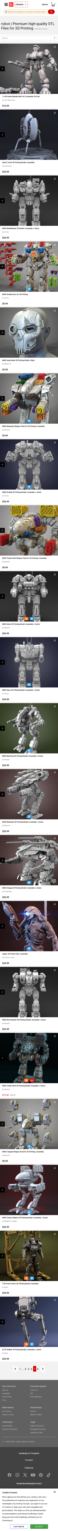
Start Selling (6, 1411)
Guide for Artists (8, 1414)
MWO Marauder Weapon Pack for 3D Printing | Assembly (23, 426)
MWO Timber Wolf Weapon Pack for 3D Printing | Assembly (24, 558)
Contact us (34, 1390)
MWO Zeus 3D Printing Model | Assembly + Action (21, 690)
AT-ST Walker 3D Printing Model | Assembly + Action (21, 1349)
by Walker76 (6, 364)
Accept (39, 1526)
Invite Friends (7, 1396)
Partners (33, 1411)
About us (5, 1390)
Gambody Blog (7, 1425)
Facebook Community (9, 1429)
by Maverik (6, 430)
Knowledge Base (36, 1396)
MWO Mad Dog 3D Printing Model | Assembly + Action (22, 756)
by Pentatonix (7, 166)
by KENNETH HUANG (9, 1221)
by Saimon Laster (8, 957)
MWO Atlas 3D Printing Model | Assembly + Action (21, 624)
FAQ (31, 1393)
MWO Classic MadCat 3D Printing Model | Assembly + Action (25, 1217)
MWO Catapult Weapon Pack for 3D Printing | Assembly (23, 1151)
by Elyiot (5, 1353)
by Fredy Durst (7, 891)
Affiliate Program (36, 1414)
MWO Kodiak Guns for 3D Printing (15, 294)
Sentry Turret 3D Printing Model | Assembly (18, 162)
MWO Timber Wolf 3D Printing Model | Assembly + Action (23, 1086)
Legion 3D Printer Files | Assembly (15, 954)
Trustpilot (29, 1460)
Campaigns (6, 1393)
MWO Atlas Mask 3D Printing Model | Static (18, 360)
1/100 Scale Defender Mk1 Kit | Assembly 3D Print (21, 96)
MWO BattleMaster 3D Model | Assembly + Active (20, 228)
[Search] (51, 12)
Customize (19, 1526)
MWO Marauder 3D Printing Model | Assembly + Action (22, 822)
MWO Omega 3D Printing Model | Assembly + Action (21, 888)
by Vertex (5, 232)
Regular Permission (37, 1425)
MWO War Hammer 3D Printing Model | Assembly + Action (24, 1020)
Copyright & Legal (36, 1432)
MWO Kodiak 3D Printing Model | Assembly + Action (21, 492)
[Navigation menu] (6, 4)
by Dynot (5, 1287)
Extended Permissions (38, 1429)
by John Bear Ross (8, 100)
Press (4, 1400)
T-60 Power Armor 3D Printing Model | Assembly (20, 1283)
